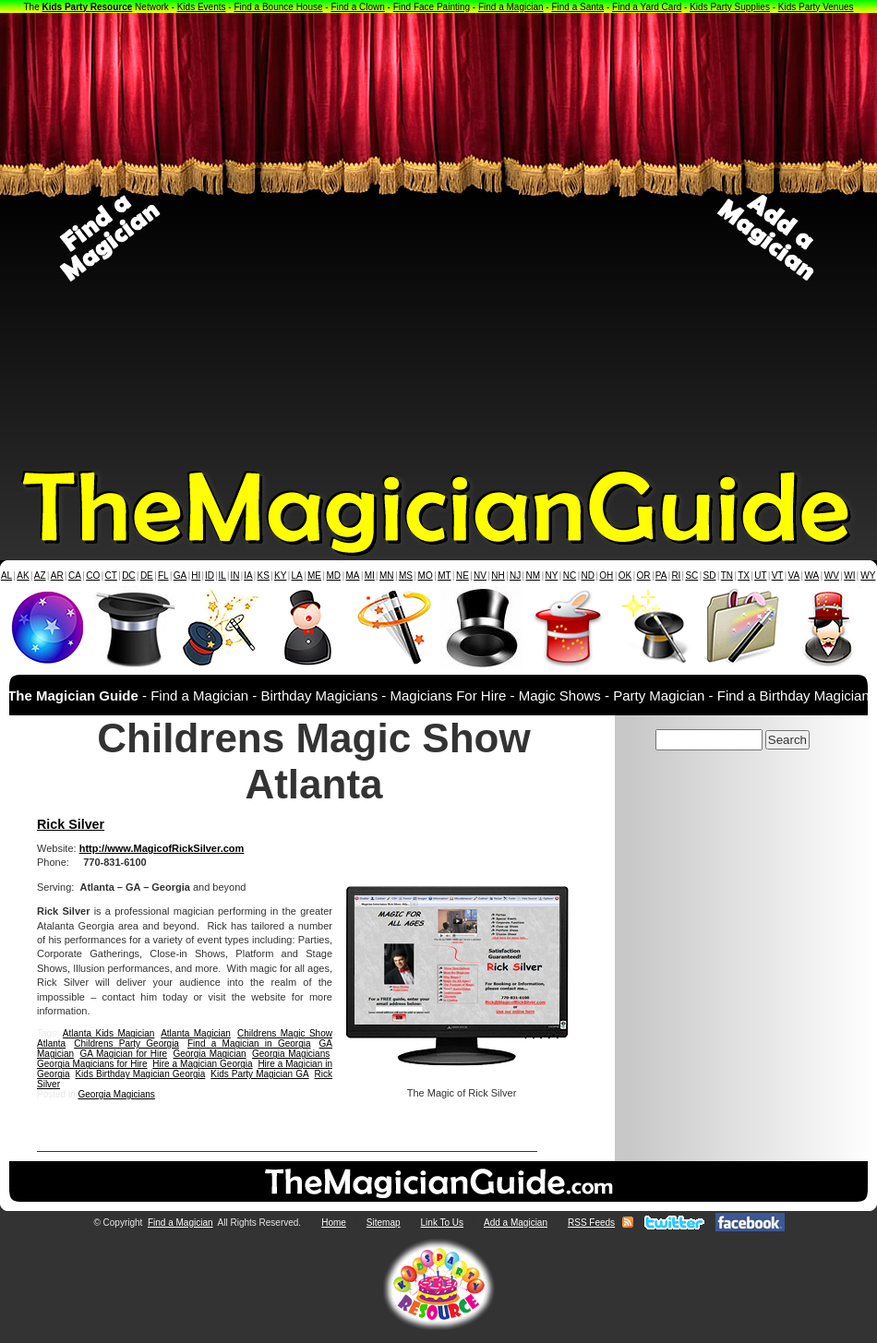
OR (644, 575)
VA (794, 575)
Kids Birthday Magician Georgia (140, 1074)
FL (163, 575)
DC (128, 575)
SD (709, 575)
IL (222, 575)
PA (661, 575)
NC (569, 575)
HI (195, 575)
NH (497, 575)
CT (111, 575)
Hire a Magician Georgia (202, 1064)
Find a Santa (577, 7)
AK (23, 575)
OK (625, 575)
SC (691, 575)
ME (314, 575)
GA (180, 575)
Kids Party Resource (87, 7)
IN (234, 575)
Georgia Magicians (291, 1054)
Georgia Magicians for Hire (92, 1064)
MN (386, 575)
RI (675, 575)
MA (353, 575)
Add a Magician (515, 1222)
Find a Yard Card (646, 7)
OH (606, 575)
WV (831, 575)
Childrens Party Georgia (126, 1043)
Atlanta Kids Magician (109, 1033)
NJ (515, 575)
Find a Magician (511, 7)
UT (760, 575)
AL (6, 575)
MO (425, 575)
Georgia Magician (209, 1054)
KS (264, 575)
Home (333, 1222)
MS (406, 575)
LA (297, 575)
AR (57, 575)
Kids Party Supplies (730, 7)
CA (74, 575)
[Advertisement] (220, 238)
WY (867, 575)
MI (370, 575)
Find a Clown (357, 7)
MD (334, 575)
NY (551, 575)
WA (812, 575)
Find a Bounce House (278, 7)
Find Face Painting (431, 7)
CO (93, 575)
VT (778, 575)
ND (588, 575)
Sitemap (383, 1222)
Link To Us (442, 1222)
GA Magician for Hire (123, 1054)
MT (444, 575)
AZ (40, 575)
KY (280, 575)
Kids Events (201, 7)
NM (533, 575)
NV (480, 575)
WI (849, 575)
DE (146, 575)
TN (727, 575)
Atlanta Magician (196, 1033)
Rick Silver (70, 824)
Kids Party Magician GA (259, 1074)
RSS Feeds (591, 1222)
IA (248, 575)
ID (209, 575)
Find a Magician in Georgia (249, 1043)
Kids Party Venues (816, 7)
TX (744, 575)
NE (462, 575)
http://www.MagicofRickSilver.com (162, 848)
